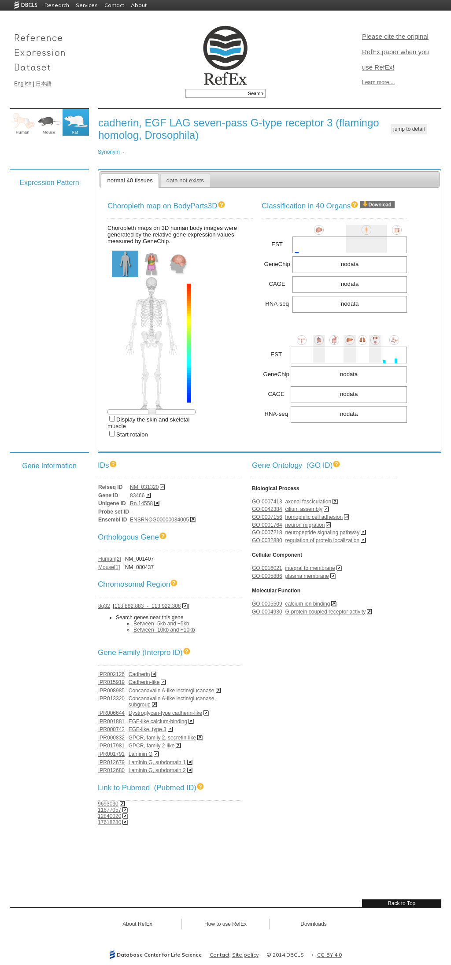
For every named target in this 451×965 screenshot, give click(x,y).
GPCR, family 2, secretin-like (162, 738)
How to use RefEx (225, 924)
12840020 (109, 816)
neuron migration (305, 525)
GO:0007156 (267, 517)
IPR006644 (111, 713)
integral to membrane (310, 568)
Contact (114, 5)
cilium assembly (303, 509)
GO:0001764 (267, 525)
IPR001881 (111, 721)
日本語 (44, 84)
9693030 (108, 804)
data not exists (185, 180)
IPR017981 (111, 746)
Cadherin (139, 674)
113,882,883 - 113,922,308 (148, 606)
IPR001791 (111, 754)
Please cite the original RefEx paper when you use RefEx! (395, 52)
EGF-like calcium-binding (158, 721)
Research (56, 5)
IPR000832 (111, 738)
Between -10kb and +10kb (164, 630)
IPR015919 (111, 682)
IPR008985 (111, 691)
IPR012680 (111, 770)
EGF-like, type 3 (147, 729)
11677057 (109, 810)
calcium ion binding (307, 604)
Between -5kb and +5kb (161, 624)
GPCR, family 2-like (152, 746)
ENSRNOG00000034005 (159, 520)
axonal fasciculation (308, 502)
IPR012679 (111, 762)
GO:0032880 (267, 540)
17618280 (109, 822)
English (22, 84)
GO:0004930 (267, 612)
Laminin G (141, 754)
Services (87, 5)
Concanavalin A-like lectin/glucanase (171, 691)
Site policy (245, 954)
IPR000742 (111, 729)
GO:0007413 (267, 502)
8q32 (104, 606)
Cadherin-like (144, 682)
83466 (137, 495)
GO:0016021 (267, 568)
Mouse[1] (109, 567)
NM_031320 (144, 487)
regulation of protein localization (322, 540)
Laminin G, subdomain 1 (157, 762)
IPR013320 (111, 698)
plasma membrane (307, 576)
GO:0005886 (267, 576)
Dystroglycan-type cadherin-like (165, 713)
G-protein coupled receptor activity (325, 612)
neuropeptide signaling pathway (322, 532)
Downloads (313, 924)
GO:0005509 (267, 604)
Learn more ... (378, 82)
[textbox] (215, 93)
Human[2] (109, 559)
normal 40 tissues (129, 180)
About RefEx (137, 924)
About (139, 5)
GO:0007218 (267, 532)
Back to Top (401, 903)
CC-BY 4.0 (329, 954)
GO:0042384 (267, 509)
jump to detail (409, 129)
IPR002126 (111, 674)
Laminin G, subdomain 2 (157, 770)
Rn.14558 (141, 503)
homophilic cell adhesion (314, 517)
